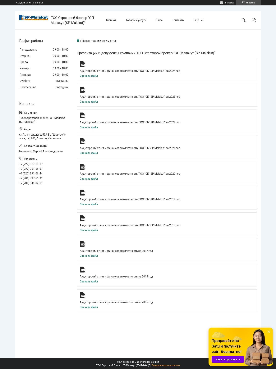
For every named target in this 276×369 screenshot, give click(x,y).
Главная (111, 20)
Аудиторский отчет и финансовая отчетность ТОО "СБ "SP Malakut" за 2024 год (130, 70)
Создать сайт (23, 2)
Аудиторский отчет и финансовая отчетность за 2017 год (116, 250)
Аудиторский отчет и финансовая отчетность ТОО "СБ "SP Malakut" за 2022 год (130, 122)
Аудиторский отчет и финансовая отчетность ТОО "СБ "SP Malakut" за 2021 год (130, 148)
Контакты (178, 20)
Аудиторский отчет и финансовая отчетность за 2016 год (116, 302)
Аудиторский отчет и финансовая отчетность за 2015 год (116, 276)
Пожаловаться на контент (166, 365)
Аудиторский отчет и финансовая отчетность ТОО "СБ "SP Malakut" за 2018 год (130, 199)
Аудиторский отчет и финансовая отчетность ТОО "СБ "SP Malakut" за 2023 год (130, 96)
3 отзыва (229, 2)
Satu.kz (155, 362)
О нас (159, 20)
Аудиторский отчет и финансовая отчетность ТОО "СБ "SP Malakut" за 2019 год (130, 225)
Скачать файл (89, 75)
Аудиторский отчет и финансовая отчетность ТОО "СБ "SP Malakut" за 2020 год (130, 173)
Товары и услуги (136, 20)
